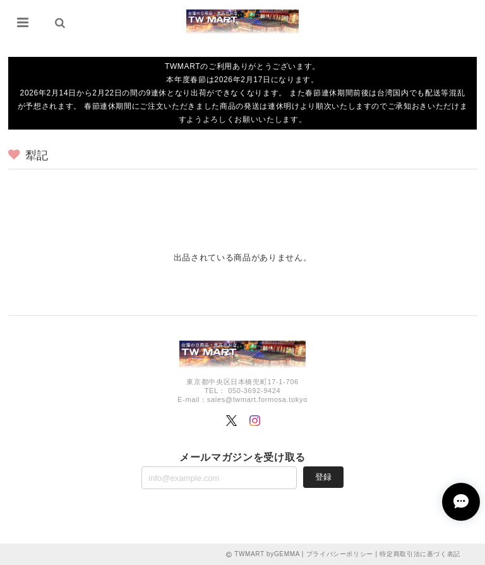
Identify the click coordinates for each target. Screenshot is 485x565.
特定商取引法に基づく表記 (420, 553)
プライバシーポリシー (340, 553)
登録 (323, 477)
